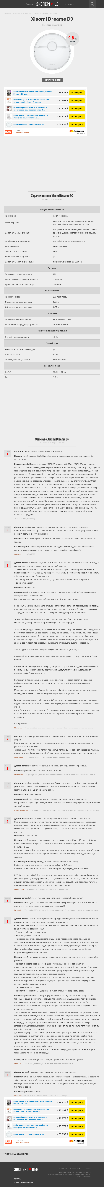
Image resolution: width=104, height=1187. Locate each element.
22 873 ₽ (62, 108)
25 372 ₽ (62, 116)
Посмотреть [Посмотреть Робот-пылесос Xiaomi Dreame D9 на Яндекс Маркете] (77, 124)
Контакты (87, 1169)
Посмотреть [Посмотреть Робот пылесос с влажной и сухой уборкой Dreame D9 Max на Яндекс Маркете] (77, 92)
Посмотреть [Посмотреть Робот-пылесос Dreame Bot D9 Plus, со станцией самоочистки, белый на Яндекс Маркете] (77, 116)
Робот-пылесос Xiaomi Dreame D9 (28, 124)
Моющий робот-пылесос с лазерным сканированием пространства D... (30, 108)
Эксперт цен (48, 4)
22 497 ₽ (62, 100)
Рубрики (69, 4)
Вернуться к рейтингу (52, 80)
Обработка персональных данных (77, 1174)
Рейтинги (28, 4)
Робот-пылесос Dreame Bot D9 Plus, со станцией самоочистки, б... (30, 116)
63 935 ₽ (62, 124)
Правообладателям (83, 1176)
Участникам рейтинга (23, 1183)
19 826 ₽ (62, 92)
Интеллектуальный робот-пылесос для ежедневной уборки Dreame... (31, 100)
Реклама (17, 1179)
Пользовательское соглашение (70, 1172)
